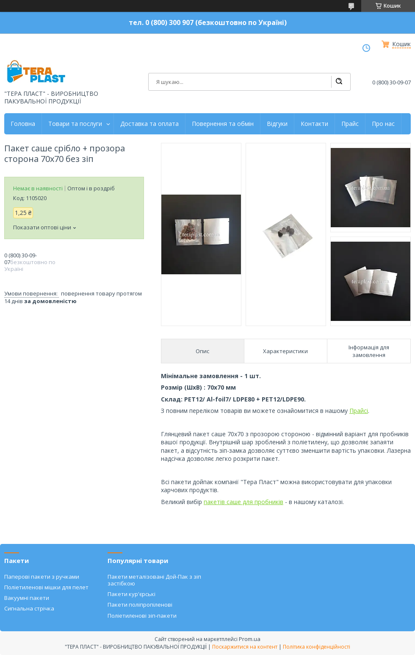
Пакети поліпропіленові (140, 604)
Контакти (314, 124)
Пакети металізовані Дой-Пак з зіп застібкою (154, 580)
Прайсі (358, 411)
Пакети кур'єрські (131, 594)
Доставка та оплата (149, 124)
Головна (23, 124)
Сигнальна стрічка (29, 608)
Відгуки (277, 124)
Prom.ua (249, 639)
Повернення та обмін (223, 124)
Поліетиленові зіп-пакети (142, 615)
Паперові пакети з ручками (41, 576)
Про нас (383, 124)
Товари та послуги (75, 124)
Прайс (350, 124)
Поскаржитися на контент (244, 646)
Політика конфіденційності (316, 646)
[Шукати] (338, 82)
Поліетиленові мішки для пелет (46, 587)
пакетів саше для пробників (243, 502)
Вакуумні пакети (26, 598)
